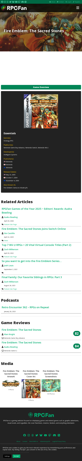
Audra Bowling (11, 217)
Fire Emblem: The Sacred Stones (21, 329)
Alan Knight (9, 334)
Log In (69, 2)
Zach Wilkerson (11, 249)
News (6, 241)
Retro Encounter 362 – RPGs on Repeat (25, 307)
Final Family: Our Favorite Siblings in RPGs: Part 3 (32, 277)
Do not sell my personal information (15, 452)
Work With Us (33, 441)
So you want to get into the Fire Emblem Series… (32, 261)
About (53, 2)
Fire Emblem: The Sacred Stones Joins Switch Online (34, 228)
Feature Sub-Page (10, 224)
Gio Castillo (9, 233)
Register (77, 2)
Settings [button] (7, 456)
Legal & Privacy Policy (59, 441)
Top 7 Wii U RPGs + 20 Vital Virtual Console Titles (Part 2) (36, 245)
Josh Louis (8, 265)
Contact (61, 2)
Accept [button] (16, 456)
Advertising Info (45, 441)
